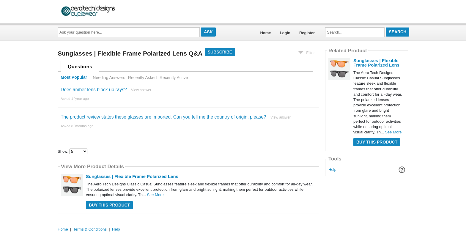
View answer (141, 90)
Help (332, 169)
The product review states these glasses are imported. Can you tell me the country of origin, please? (163, 116)
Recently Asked (142, 77)
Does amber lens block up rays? (94, 89)
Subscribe (220, 52)
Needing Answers (109, 77)
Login (285, 33)
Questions (80, 67)
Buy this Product (109, 205)
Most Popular (74, 77)
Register (307, 33)
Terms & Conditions (90, 229)
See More (155, 195)
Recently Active (174, 77)
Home (265, 33)
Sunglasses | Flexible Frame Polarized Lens (132, 176)
